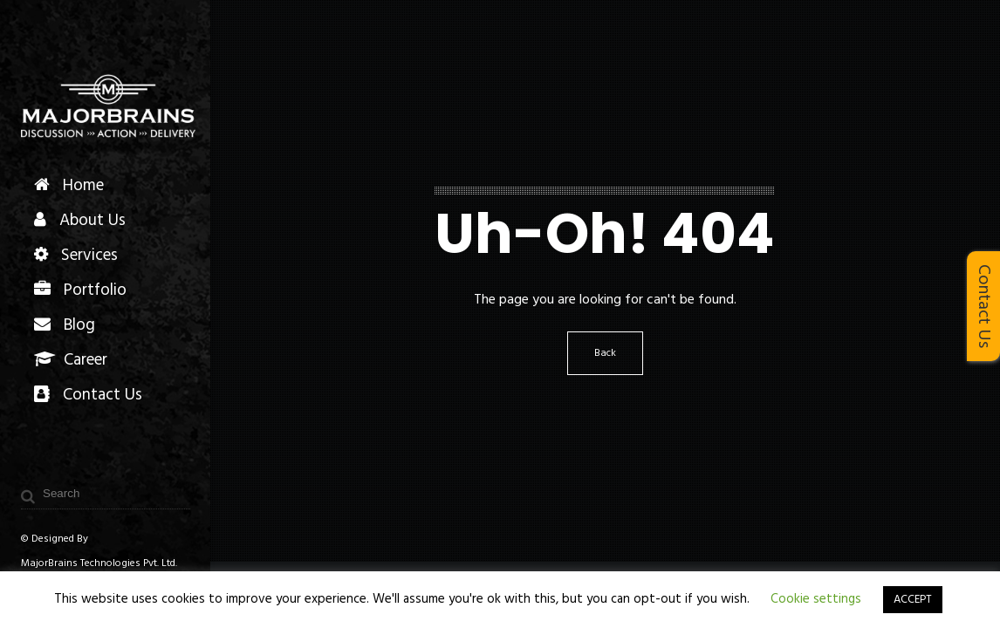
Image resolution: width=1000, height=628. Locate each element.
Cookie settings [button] (816, 599)
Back (605, 353)
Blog (64, 325)
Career (70, 360)
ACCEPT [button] (913, 599)
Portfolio (80, 290)
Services (76, 255)
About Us (80, 221)
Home (69, 186)
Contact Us (88, 395)
